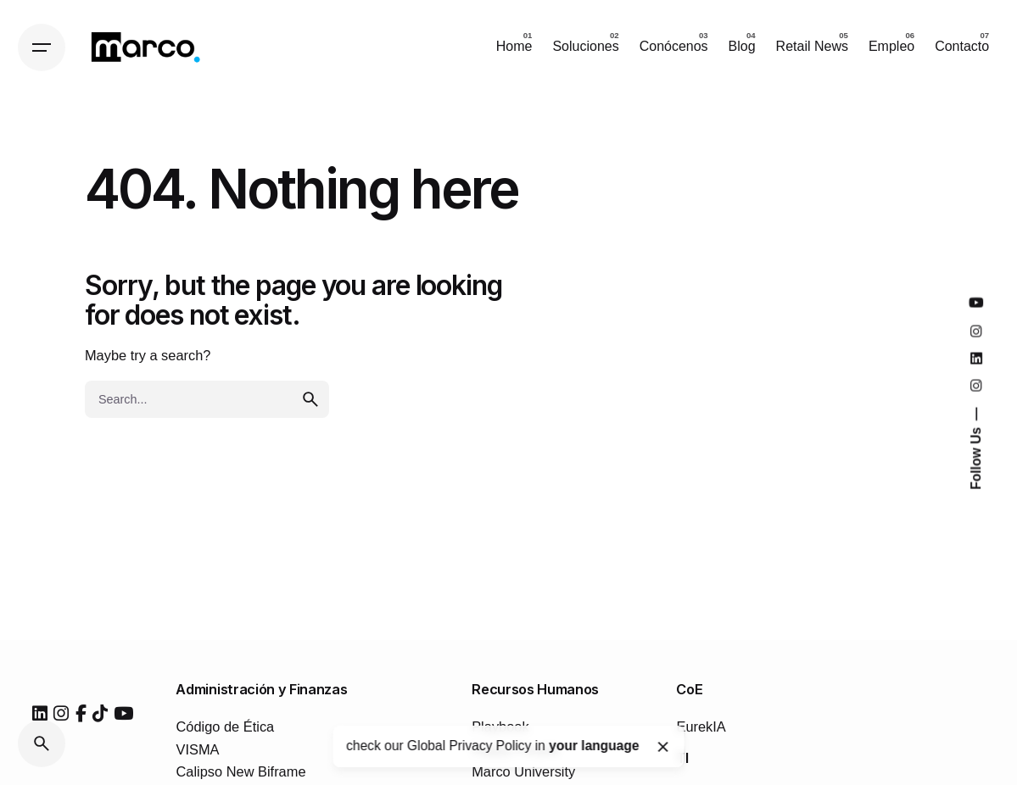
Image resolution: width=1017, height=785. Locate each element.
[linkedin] (39, 713)
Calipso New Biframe (240, 771)
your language (594, 745)
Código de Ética (225, 726)
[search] (310, 399)
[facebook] (81, 713)
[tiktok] (100, 713)
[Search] (41, 743)
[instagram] (61, 713)
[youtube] (123, 713)
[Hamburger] (41, 47)
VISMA (197, 749)
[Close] (662, 747)
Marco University (523, 771)
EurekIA (700, 726)
